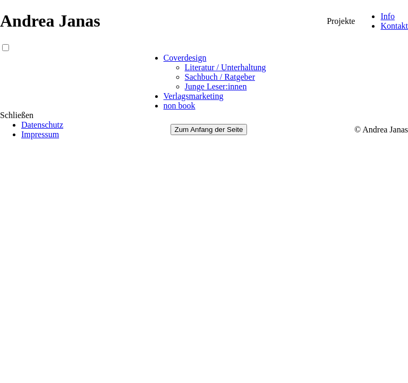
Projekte (341, 21)
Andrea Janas (50, 20)
